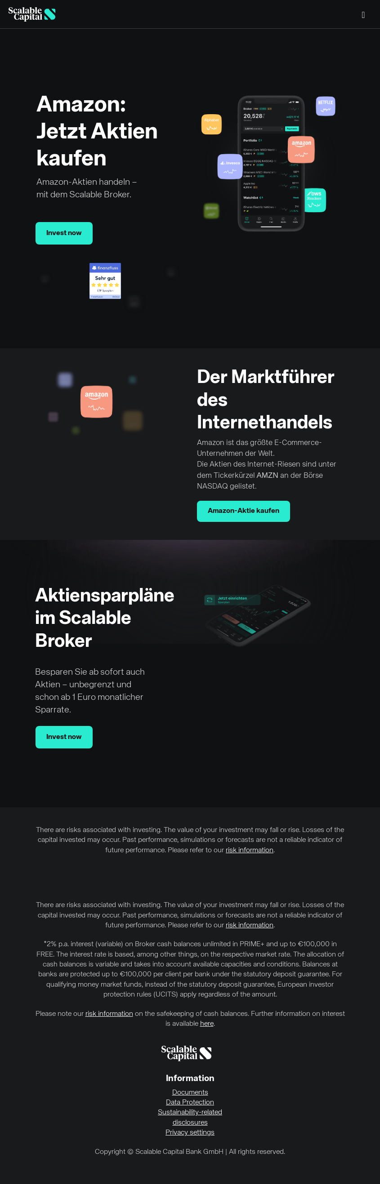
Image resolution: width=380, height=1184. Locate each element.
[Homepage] (32, 14)
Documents (190, 1092)
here (207, 1024)
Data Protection (190, 1102)
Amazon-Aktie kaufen (243, 511)
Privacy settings (190, 1132)
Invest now (64, 233)
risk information (249, 850)
